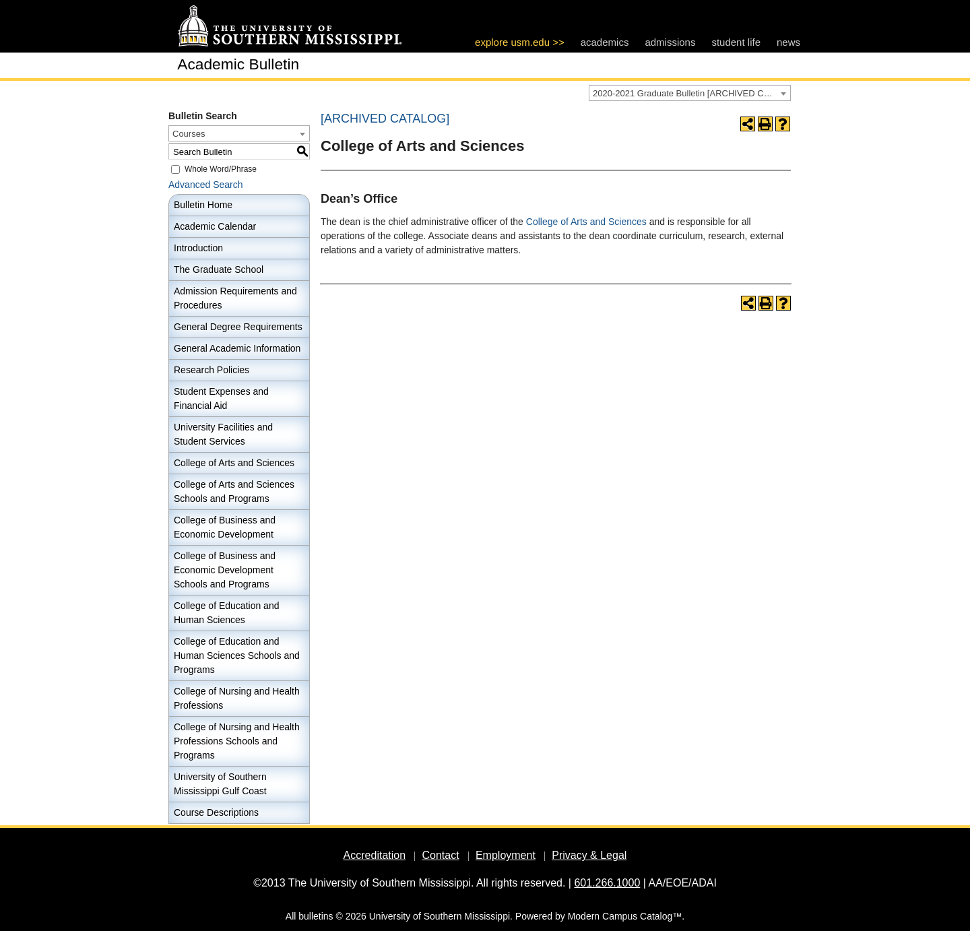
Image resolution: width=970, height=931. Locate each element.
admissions (670, 42)
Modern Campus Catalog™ (625, 916)
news (788, 42)
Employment (506, 855)
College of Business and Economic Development (225, 527)
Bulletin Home (203, 204)
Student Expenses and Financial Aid (221, 398)
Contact (440, 855)
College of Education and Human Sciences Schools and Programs (237, 655)
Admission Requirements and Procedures (235, 298)
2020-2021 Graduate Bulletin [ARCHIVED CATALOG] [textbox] (691, 93)
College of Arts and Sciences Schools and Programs (234, 491)
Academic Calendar (215, 226)
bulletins (315, 916)
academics (605, 42)
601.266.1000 (607, 883)
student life (736, 42)
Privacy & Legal (589, 855)
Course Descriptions (216, 812)
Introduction (198, 248)
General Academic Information (237, 348)
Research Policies (211, 369)
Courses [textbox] (188, 134)
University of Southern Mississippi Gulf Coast (220, 783)
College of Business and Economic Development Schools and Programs (225, 569)
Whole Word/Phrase (221, 169)
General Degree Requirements (238, 326)
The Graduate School (218, 269)
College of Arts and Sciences (234, 462)
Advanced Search (205, 184)
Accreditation (375, 855)
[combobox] (690, 93)
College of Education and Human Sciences (226, 612)
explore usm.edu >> (519, 42)
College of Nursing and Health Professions (237, 698)
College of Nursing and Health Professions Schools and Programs (237, 741)
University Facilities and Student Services (223, 434)
